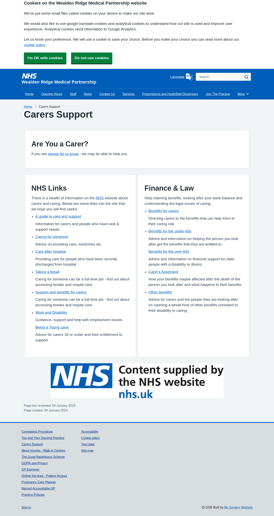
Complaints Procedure (37, 431)
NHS (100, 198)
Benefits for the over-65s (168, 251)
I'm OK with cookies (45, 58)
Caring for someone (51, 237)
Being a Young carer (52, 327)
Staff (73, 94)
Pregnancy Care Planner (39, 482)
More (243, 94)
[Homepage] (95, 78)
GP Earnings (30, 469)
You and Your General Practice (43, 437)
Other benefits (160, 292)
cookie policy (34, 45)
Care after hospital (50, 251)
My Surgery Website (238, 507)
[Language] (181, 77)
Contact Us (107, 94)
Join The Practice (218, 94)
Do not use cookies (92, 58)
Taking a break (47, 272)
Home (29, 94)
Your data (87, 444)
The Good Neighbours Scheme (43, 456)
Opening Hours (51, 94)
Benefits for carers (163, 211)
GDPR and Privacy (35, 463)
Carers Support (32, 444)
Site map (87, 450)
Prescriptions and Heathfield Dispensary (170, 94)
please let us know (63, 154)
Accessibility (89, 431)
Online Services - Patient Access (44, 475)
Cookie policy (90, 437)
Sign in (26, 507)
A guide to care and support (58, 216)
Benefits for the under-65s (169, 231)
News (88, 94)
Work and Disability (51, 312)
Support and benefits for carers (61, 292)
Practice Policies (33, 494)
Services (129, 94)
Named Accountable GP (38, 488)
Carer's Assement (163, 272)
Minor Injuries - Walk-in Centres (43, 450)
